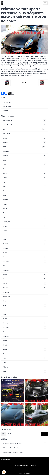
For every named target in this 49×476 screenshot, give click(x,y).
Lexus (24, 235)
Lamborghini (24, 222)
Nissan (24, 275)
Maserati (24, 248)
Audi (24, 129)
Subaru (24, 349)
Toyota (24, 363)
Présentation (7, 102)
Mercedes (24, 261)
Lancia (24, 231)
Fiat (24, 182)
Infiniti (24, 204)
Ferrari (24, 178)
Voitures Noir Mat (24, 121)
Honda (24, 191)
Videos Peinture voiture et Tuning (24, 452)
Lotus (24, 239)
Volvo (24, 371)
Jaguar (24, 209)
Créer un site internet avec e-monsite (24, 465)
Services (5, 110)
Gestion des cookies (24, 473)
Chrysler (24, 156)
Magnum (24, 244)
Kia (24, 217)
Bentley (24, 143)
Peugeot (24, 283)
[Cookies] (4, 472)
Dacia (24, 169)
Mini (24, 266)
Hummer (24, 195)
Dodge (24, 173)
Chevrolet (24, 151)
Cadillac (24, 138)
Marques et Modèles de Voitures (24, 444)
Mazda (24, 253)
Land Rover (24, 292)
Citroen (24, 160)
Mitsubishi (24, 270)
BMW (24, 147)
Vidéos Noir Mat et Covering (24, 448)
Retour (24, 82)
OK (45, 434)
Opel (24, 279)
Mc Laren (24, 257)
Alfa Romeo (24, 134)
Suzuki (24, 354)
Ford (24, 187)
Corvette (24, 165)
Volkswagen (24, 367)
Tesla (24, 358)
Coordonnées (7, 106)
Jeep (24, 213)
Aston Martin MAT (24, 125)
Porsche (24, 288)
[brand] (2, 3)
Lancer (24, 226)
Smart (24, 345)
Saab (24, 301)
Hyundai (24, 200)
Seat (24, 305)
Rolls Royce (24, 297)
